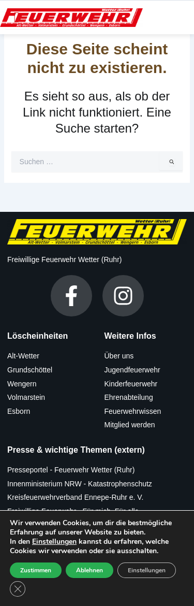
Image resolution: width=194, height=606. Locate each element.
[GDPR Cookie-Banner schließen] (17, 589)
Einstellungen (54, 541)
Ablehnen (89, 570)
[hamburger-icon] (16, 17)
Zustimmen (35, 570)
